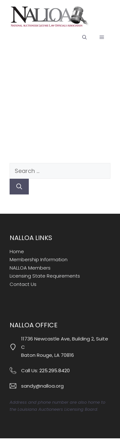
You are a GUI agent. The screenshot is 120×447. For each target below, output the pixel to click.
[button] (84, 37)
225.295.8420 (54, 370)
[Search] (19, 186)
